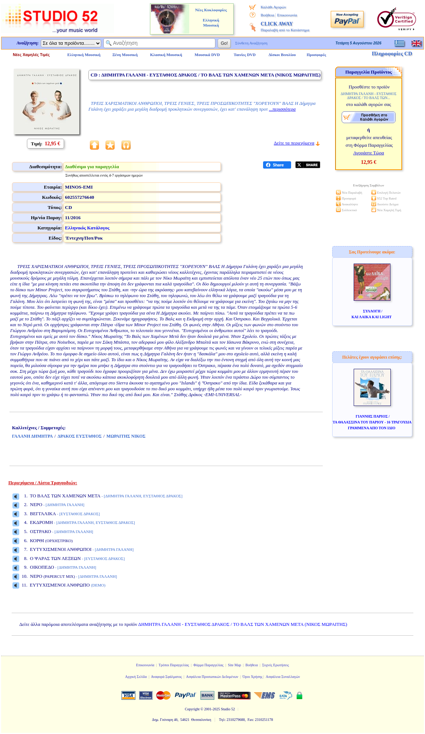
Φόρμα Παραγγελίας (208, 665)
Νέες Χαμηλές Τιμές (31, 54)
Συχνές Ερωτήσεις (275, 665)
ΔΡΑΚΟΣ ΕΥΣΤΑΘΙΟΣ (79, 436)
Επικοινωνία (287, 15)
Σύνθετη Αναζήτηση (251, 43)
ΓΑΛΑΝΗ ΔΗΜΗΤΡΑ (32, 436)
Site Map (234, 665)
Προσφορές (316, 54)
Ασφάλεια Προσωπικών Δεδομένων (212, 677)
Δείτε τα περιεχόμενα (294, 143)
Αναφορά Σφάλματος (166, 677)
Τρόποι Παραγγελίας (174, 665)
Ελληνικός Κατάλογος (87, 227)
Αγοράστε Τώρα (368, 152)
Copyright (192, 709)
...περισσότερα (282, 109)
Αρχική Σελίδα (136, 677)
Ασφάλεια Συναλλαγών (283, 677)
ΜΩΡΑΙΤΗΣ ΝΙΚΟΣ (126, 436)
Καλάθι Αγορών (273, 7)
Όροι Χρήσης (252, 677)
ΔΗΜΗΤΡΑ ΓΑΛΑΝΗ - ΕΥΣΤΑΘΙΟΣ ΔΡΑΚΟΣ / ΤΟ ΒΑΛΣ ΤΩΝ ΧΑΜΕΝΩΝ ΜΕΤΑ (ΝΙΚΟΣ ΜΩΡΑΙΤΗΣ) (242, 624)
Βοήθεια (267, 15)
